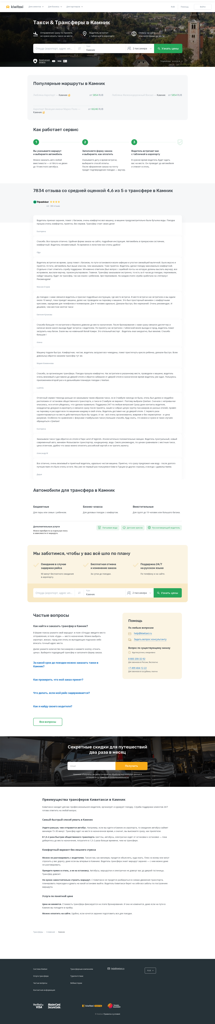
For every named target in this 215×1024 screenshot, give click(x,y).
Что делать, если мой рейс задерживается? (61, 693)
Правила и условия (111, 1014)
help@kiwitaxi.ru (143, 633)
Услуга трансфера (41, 976)
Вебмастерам (76, 983)
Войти (203, 6)
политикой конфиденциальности (114, 777)
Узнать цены (168, 48)
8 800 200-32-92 (136, 658)
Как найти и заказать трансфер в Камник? (60, 626)
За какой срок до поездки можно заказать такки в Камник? (65, 664)
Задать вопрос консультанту (150, 639)
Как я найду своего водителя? (52, 706)
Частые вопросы (40, 983)
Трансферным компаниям (81, 969)
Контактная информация (44, 990)
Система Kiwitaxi (40, 969)
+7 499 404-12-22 (137, 668)
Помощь (185, 6)
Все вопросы (47, 721)
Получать (131, 766)
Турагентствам (76, 976)
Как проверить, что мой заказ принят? (58, 679)
